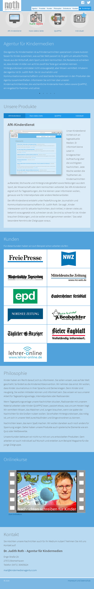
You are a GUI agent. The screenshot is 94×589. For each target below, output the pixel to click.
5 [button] (54, 99)
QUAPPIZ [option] (58, 121)
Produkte (42, 8)
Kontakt (75, 8)
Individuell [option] (79, 121)
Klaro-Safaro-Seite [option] (36, 121)
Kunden (49, 8)
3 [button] (47, 99)
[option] (14, 27)
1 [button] (39, 99)
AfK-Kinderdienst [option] (14, 121)
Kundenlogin (85, 8)
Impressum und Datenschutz (79, 586)
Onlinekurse (67, 8)
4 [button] (50, 99)
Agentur (34, 8)
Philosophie (57, 8)
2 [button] (43, 99)
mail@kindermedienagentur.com (20, 575)
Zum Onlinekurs (15, 520)
